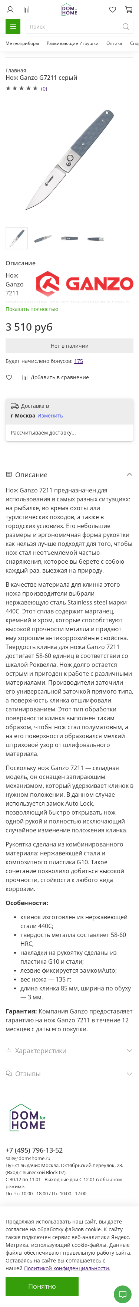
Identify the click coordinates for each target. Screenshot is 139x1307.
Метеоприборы (22, 43)
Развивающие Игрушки (73, 43)
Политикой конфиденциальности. (67, 1268)
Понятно (42, 1286)
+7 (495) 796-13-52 (34, 1150)
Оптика (114, 43)
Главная (16, 70)
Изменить (50, 415)
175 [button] (78, 360)
